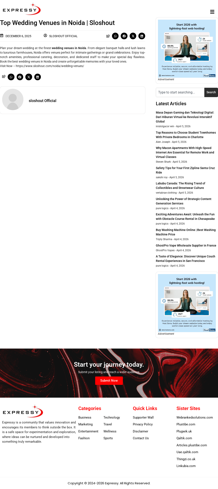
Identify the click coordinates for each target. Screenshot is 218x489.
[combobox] (180, 92)
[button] (212, 11)
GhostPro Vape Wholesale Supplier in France (186, 245)
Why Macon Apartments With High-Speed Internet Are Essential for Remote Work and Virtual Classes (185, 152)
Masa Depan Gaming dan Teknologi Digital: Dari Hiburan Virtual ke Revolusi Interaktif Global (185, 117)
